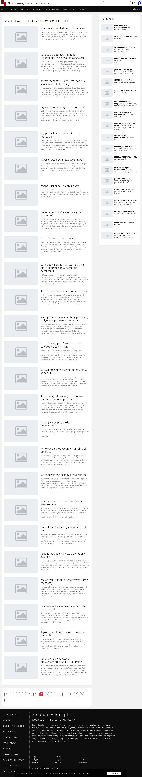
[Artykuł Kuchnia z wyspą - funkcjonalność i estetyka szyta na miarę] (46, 352)
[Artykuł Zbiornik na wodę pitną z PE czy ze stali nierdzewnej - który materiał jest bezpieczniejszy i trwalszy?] (119, 148)
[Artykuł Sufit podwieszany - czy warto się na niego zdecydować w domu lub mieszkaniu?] (46, 273)
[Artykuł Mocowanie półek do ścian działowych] (46, 37)
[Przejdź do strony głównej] (3, 3)
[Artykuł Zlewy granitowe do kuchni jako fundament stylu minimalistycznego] (119, 50)
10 (59, 694)
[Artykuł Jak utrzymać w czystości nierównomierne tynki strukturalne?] (46, 667)
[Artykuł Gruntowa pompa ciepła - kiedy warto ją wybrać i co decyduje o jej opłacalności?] (119, 71)
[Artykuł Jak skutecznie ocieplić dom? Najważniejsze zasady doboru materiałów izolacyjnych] (119, 203)
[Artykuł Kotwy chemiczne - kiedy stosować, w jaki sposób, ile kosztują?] (46, 90)
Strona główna (10, 715)
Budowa (4, 9)
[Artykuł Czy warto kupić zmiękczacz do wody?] (46, 116)
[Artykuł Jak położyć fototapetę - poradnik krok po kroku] (46, 536)
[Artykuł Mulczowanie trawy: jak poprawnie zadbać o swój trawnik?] (119, 192)
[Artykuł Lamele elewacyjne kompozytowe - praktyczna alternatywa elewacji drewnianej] (119, 170)
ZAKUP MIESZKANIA (11, 766)
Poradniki (82, 9)
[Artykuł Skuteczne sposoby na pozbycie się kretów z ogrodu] (119, 82)
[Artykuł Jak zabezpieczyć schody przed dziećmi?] (46, 483)
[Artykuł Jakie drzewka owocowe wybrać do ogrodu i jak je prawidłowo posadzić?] (119, 181)
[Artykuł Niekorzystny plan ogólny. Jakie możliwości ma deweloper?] (119, 214)
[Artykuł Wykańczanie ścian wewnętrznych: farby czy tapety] (46, 588)
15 (6, 700)
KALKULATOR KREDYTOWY (13, 760)
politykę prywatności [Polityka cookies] (53, 773)
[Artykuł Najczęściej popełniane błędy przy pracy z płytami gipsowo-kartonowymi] (46, 326)
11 (64, 694)
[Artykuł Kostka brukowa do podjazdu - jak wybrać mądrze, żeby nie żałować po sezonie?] (119, 104)
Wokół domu (38, 9)
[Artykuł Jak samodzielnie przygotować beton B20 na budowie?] (119, 137)
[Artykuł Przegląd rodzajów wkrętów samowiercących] (119, 159)
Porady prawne (68, 9)
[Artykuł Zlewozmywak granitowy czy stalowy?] (46, 168)
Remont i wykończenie (20, 9)
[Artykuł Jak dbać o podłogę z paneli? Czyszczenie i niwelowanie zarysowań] (46, 63)
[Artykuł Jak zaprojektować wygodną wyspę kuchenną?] (46, 221)
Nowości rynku (52, 9)
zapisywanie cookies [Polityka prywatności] (83, 773)
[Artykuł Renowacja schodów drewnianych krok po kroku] (46, 457)
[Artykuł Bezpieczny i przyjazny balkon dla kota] (119, 225)
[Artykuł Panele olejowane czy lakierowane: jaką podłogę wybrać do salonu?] (119, 115)
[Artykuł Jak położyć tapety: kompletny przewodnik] (119, 39)
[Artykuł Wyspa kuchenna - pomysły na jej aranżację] (46, 142)
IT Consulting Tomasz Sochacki (51, 768)
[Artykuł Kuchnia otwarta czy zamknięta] (46, 247)
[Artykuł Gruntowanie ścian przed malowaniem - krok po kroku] (46, 615)
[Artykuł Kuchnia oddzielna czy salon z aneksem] (46, 300)
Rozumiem (114, 773)
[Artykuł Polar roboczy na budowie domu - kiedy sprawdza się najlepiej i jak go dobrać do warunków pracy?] (119, 126)
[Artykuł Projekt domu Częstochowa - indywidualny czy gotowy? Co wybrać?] (119, 60)
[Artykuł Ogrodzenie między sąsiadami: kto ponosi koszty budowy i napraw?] (119, 93)
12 (70, 694)
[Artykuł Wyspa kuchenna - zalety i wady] (46, 195)
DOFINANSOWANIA (11, 754)
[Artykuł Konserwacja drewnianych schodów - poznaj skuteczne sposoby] (46, 405)
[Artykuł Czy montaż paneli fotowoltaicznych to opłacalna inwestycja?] (119, 28)
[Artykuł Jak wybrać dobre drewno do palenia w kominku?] (46, 378)
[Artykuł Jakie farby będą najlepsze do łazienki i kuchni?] (46, 562)
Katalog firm (136, 9)
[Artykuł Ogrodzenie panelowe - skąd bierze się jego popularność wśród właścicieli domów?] (119, 236)
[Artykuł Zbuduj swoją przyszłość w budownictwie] (46, 431)
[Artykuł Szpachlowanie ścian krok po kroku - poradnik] (46, 641)
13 (76, 694)
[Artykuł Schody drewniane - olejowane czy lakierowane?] (46, 510)
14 (82, 694)
